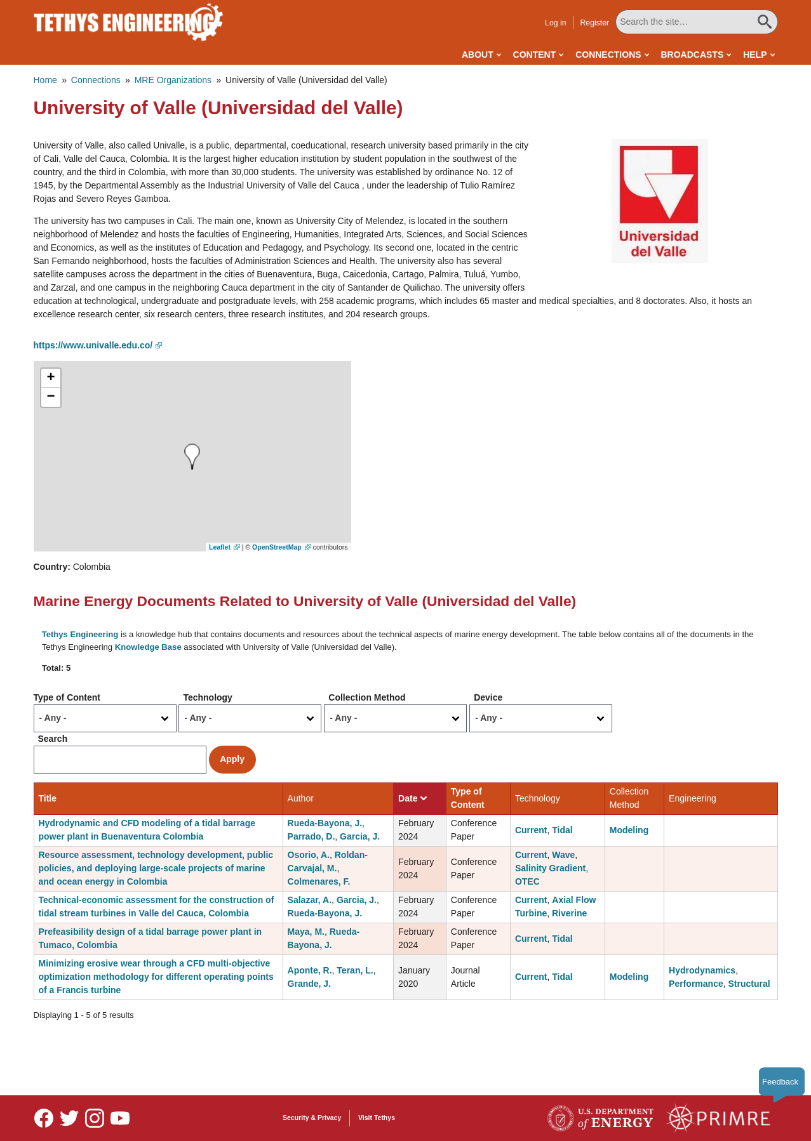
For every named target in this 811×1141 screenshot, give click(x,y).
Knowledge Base (148, 647)
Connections (608, 54)
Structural (749, 984)
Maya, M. (306, 932)
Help (755, 54)
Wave (563, 855)
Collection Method (366, 697)
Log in (555, 22)
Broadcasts (691, 54)
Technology (207, 697)
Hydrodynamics (702, 970)
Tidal (562, 830)
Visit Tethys (376, 1117)
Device (488, 697)
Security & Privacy (312, 1117)
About (477, 54)
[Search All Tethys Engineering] (696, 22)
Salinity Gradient (550, 868)
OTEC (527, 881)
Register (594, 22)
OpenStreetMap (277, 547)
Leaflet (220, 547)
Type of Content (67, 697)
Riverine (569, 913)
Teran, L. (355, 970)
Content (534, 54)
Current (531, 830)
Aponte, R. (310, 970)
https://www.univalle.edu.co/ (93, 345)
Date (412, 798)
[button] (660, 200)
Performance (696, 984)
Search (53, 739)
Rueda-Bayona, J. (325, 823)
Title (48, 798)
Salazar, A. (310, 900)
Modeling (629, 830)
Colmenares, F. (319, 881)
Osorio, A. (309, 855)
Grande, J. (309, 984)
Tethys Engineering (80, 634)
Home (45, 80)
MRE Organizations (173, 80)
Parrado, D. (311, 836)
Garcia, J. (360, 836)
